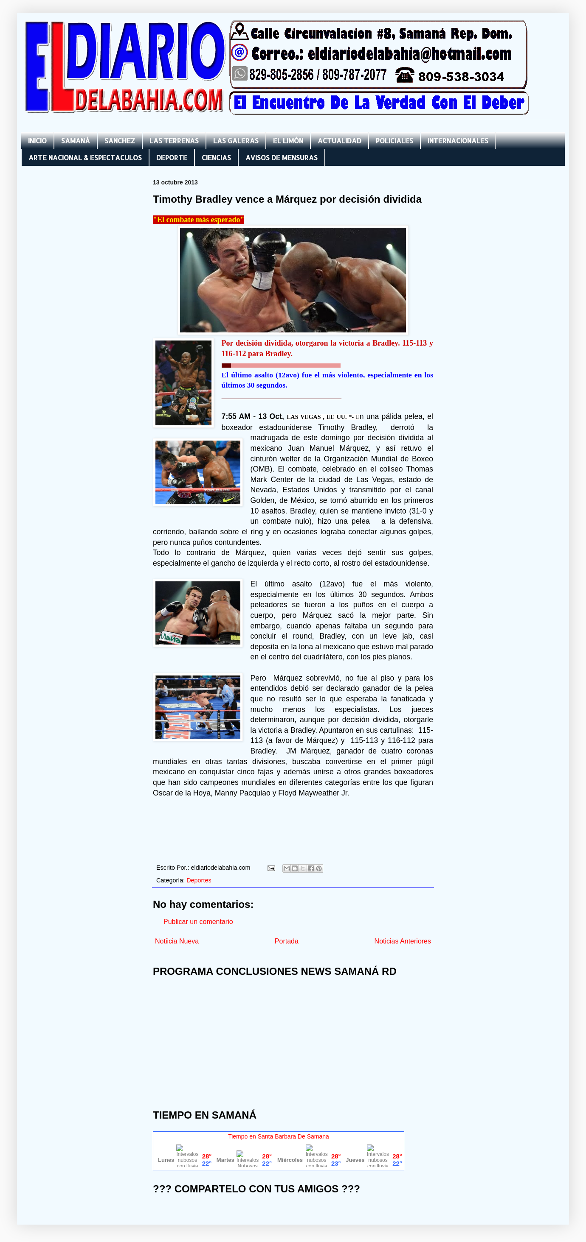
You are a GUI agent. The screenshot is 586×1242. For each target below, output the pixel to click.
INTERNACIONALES (458, 140)
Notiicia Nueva (177, 941)
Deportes (198, 880)
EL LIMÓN (288, 140)
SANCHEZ (119, 140)
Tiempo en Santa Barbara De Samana (278, 1136)
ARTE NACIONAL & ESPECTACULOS (85, 157)
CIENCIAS (216, 157)
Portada (287, 941)
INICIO (37, 140)
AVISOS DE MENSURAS (281, 157)
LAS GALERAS (236, 140)
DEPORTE (171, 157)
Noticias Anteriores (403, 941)
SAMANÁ (75, 140)
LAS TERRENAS (174, 140)
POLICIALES (394, 140)
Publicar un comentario (198, 921)
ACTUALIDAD (339, 140)
